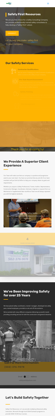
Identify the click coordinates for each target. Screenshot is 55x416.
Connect (12, 33)
